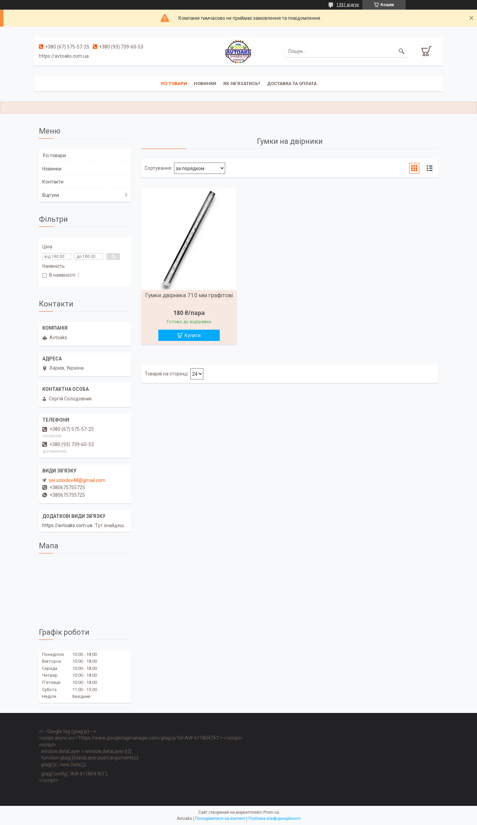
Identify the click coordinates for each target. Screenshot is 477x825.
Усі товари (173, 83)
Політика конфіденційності (274, 818)
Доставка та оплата (292, 83)
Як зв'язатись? (241, 83)
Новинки (205, 83)
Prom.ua (271, 812)
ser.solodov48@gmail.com (77, 480)
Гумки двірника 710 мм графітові (189, 295)
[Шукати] (401, 51)
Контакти (52, 181)
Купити (193, 335)
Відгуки (50, 195)
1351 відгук (347, 4)
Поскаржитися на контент (220, 818)
